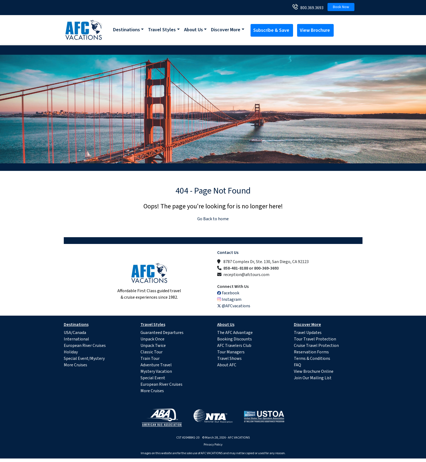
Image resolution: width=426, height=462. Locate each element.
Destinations (126, 29)
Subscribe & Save (271, 30)
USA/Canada (75, 333)
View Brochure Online (313, 371)
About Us (193, 29)
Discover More (225, 29)
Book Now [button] (341, 7)
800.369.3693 (310, 8)
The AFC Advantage (235, 333)
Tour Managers (231, 352)
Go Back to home (213, 219)
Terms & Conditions (312, 358)
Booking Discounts (234, 339)
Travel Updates (308, 333)
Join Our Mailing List (313, 378)
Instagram (229, 299)
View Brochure (315, 30)
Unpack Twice (153, 346)
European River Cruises (85, 346)
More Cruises (75, 365)
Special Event (152, 378)
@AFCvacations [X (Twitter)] (233, 306)
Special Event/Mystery (84, 358)
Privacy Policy (213, 444)
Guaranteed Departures (162, 333)
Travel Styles (162, 29)
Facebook (228, 293)
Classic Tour (151, 352)
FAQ (297, 365)
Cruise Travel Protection (316, 346)
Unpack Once (152, 339)
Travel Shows (229, 358)
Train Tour (150, 358)
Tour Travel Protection (315, 339)
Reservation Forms (311, 352)
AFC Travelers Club (234, 346)
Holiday (71, 352)
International (76, 339)
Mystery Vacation (156, 371)
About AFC (226, 365)
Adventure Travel (156, 365)
